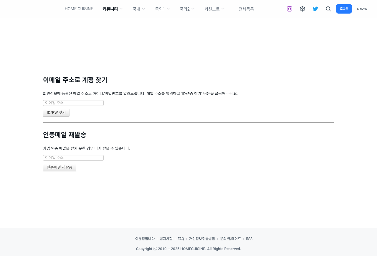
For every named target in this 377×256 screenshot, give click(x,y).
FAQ (181, 239)
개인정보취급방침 (202, 239)
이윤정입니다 (145, 239)
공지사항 (166, 239)
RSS (249, 239)
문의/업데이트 (230, 239)
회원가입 (362, 9)
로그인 (344, 8)
